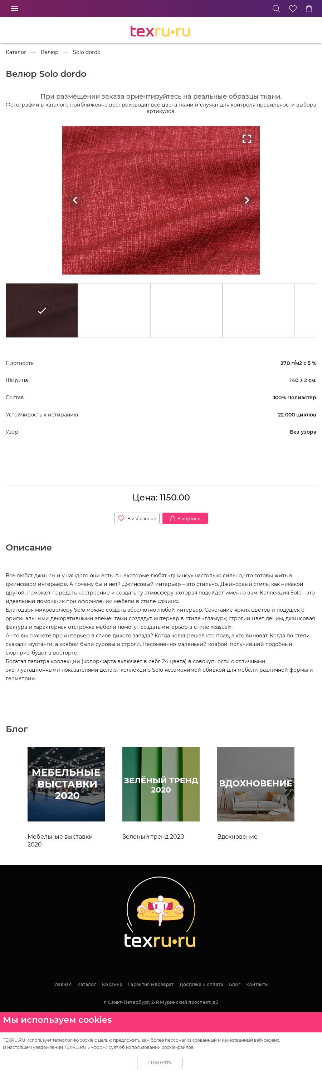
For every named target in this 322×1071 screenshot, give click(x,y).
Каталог (86, 984)
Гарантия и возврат (151, 984)
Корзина (112, 984)
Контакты (257, 984)
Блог (234, 984)
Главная (62, 984)
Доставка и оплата (201, 984)
